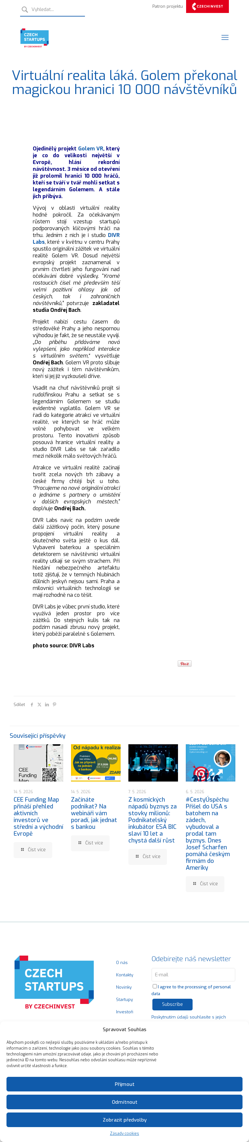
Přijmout (125, 1084)
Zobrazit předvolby (125, 1120)
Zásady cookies (124, 1133)
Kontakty (124, 975)
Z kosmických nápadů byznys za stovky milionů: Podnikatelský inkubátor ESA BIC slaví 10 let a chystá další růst (152, 820)
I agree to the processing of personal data (191, 990)
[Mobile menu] (225, 37)
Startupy (124, 999)
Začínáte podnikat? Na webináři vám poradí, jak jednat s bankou (94, 813)
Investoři (124, 1012)
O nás (122, 962)
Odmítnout (124, 1102)
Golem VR (90, 148)
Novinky (124, 987)
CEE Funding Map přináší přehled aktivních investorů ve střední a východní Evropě (38, 817)
